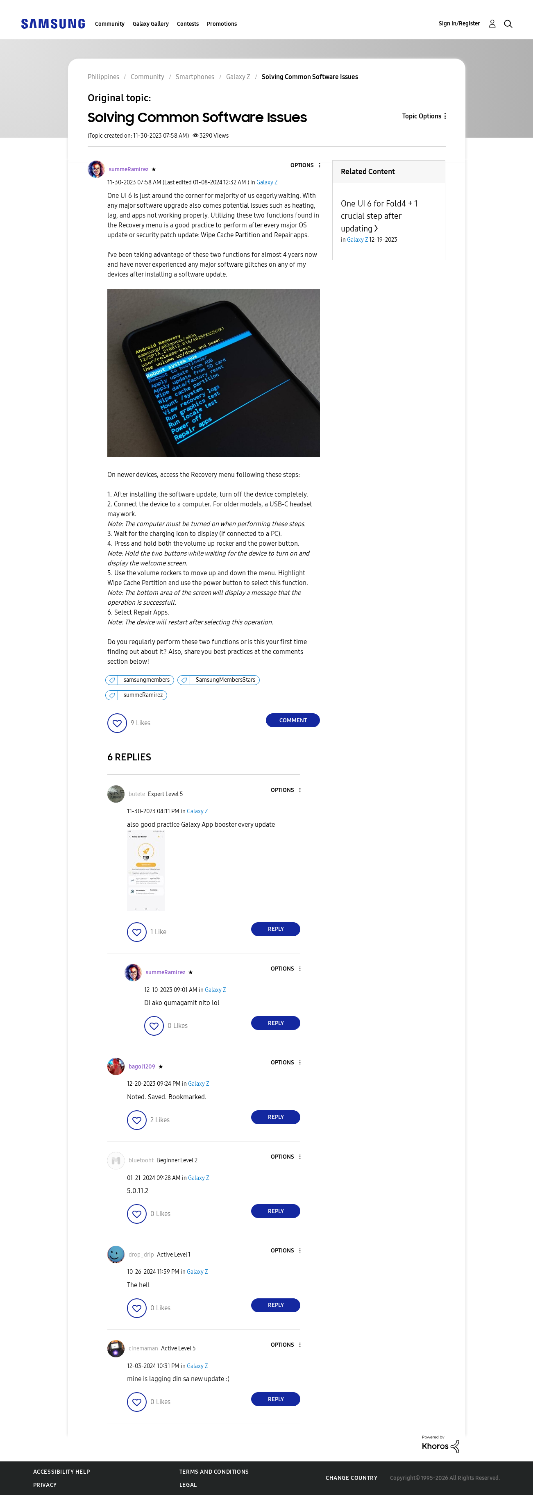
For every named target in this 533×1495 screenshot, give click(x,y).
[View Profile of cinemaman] (143, 1348)
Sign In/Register (459, 23)
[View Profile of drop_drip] (141, 1254)
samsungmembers (147, 679)
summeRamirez (143, 695)
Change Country (351, 1478)
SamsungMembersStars (225, 679)
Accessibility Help (61, 1471)
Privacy (45, 1484)
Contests (188, 23)
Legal (188, 1484)
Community (110, 23)
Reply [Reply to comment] (276, 929)
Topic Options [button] (421, 116)
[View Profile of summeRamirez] (128, 169)
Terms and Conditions (214, 1471)
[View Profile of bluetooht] (141, 1160)
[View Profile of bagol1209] (142, 1066)
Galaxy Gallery (151, 23)
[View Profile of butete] (137, 794)
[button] (306, 166)
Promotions (222, 23)
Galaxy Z (267, 182)
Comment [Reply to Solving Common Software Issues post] (293, 720)
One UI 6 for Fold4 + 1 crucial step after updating (379, 216)
